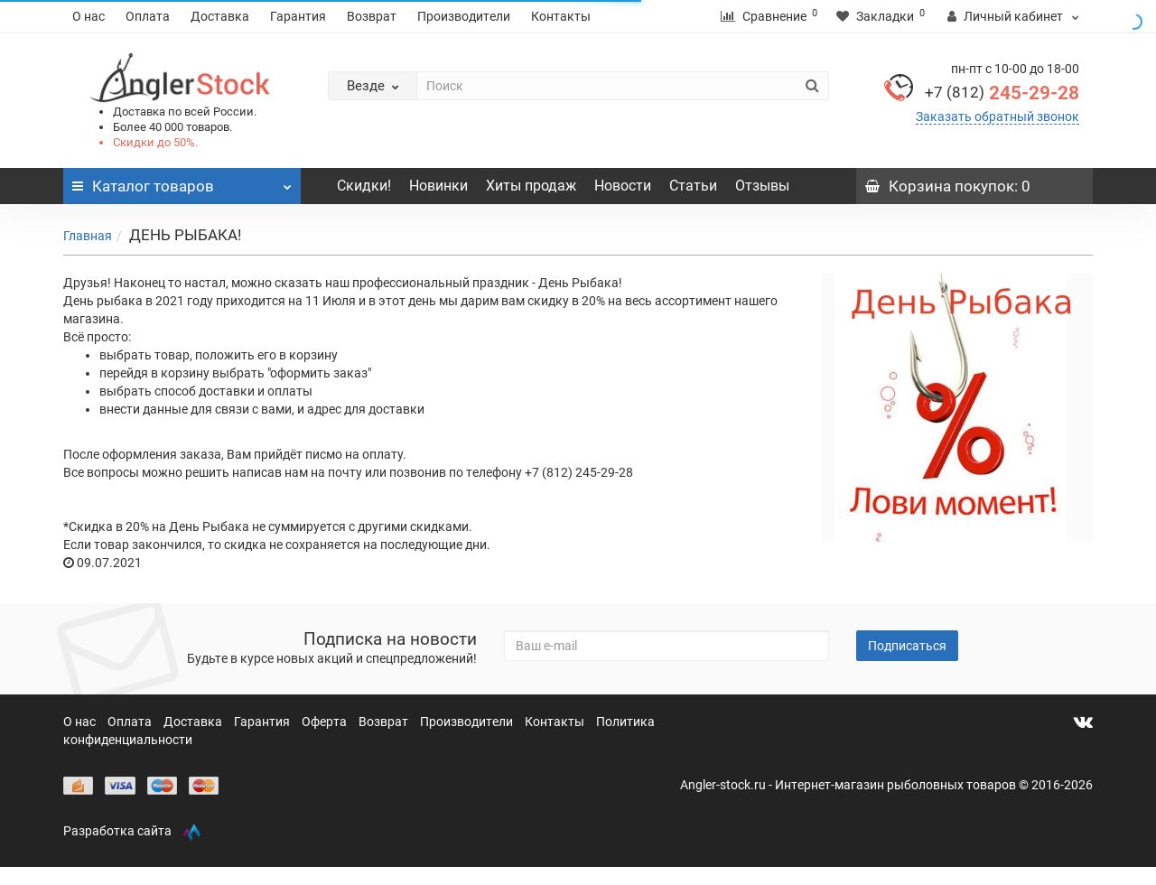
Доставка (220, 16)
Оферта (326, 721)
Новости (622, 185)
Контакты (561, 16)
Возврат (371, 16)
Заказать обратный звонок (997, 116)
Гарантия (298, 16)
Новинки (438, 185)
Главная (87, 235)
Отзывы (762, 185)
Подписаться (907, 645)
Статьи (693, 185)
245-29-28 (1002, 93)
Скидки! (364, 185)
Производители (463, 16)
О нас (88, 16)
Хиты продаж (531, 185)
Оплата (148, 16)
